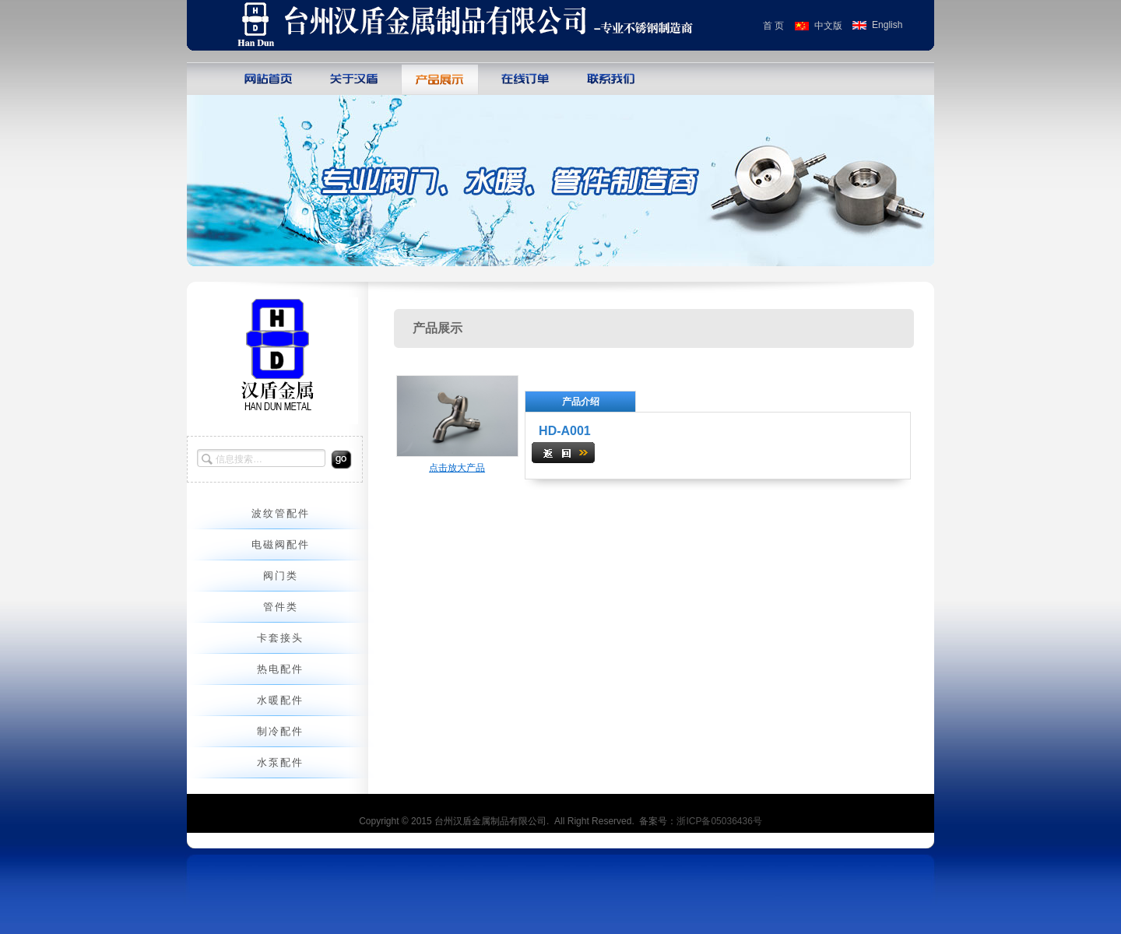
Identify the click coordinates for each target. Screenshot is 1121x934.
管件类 (280, 607)
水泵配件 (280, 762)
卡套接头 (280, 638)
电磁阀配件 (280, 544)
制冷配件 (280, 731)
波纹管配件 (280, 513)
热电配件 (280, 669)
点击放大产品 (457, 467)
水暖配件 (280, 700)
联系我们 (611, 78)
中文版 (828, 25)
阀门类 (280, 575)
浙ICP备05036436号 (718, 821)
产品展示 (440, 78)
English (887, 24)
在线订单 (525, 78)
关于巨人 (354, 78)
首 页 (773, 25)
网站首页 (268, 78)
